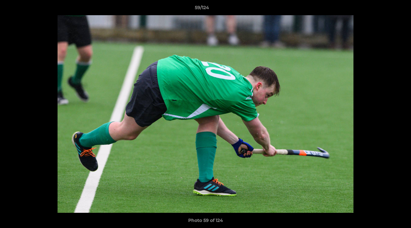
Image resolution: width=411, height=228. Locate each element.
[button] (384, 9)
